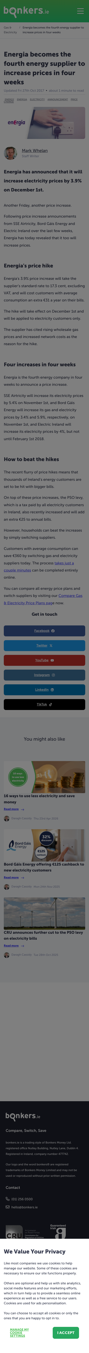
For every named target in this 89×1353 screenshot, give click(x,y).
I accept (66, 1332)
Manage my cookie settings (19, 1333)
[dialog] (44, 676)
